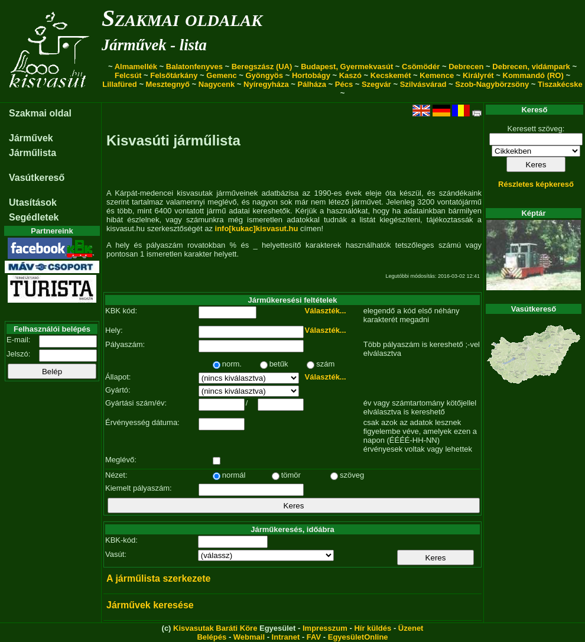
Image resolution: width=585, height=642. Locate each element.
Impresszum (325, 628)
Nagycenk (217, 84)
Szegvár (376, 84)
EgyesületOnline (358, 637)
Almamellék (136, 66)
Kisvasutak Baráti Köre (215, 628)
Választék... (325, 310)
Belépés (211, 637)
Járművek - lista (154, 45)
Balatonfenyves (194, 66)
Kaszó (350, 75)
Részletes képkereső (536, 184)
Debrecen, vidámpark (531, 66)
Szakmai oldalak (182, 18)
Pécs (344, 84)
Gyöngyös (264, 75)
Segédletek (33, 217)
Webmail (249, 637)
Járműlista (32, 153)
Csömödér (421, 66)
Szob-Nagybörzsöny (492, 84)
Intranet (286, 637)
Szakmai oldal (40, 113)
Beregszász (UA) (262, 66)
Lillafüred (119, 84)
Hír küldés (372, 628)
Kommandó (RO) (533, 75)
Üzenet (411, 628)
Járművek (31, 138)
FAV (314, 637)
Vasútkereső (36, 178)
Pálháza (312, 84)
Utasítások (33, 202)
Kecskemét (390, 75)
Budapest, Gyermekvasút (347, 66)
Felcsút (128, 75)
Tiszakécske (560, 84)
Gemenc (221, 75)
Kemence (437, 75)
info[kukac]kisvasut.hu (256, 228)
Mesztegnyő (168, 84)
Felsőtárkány (173, 75)
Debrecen (465, 66)
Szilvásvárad (423, 84)
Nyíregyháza (266, 84)
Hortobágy (311, 75)
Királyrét (478, 75)
